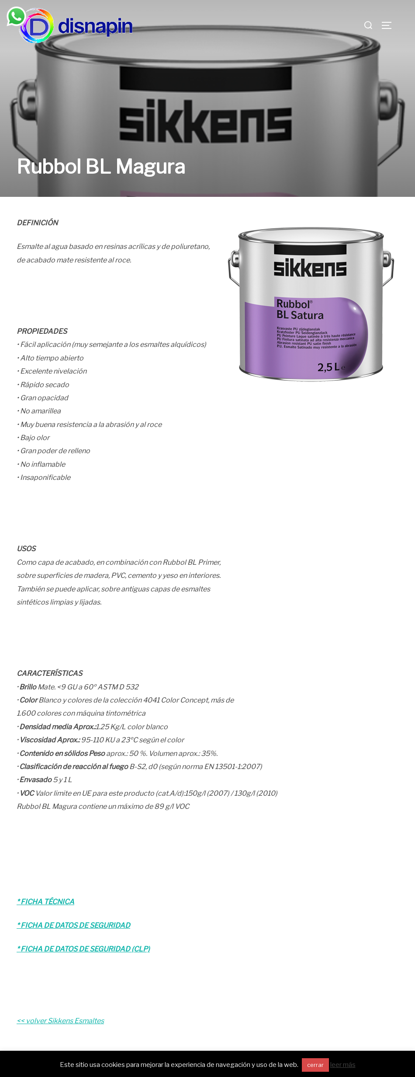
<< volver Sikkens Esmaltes (60, 1003)
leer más (343, 1065)
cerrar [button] (315, 1064)
